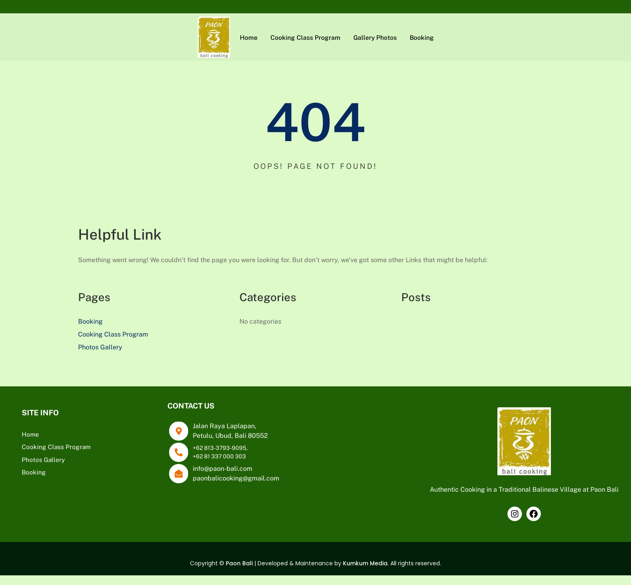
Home (30, 434)
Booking (90, 321)
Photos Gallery (100, 347)
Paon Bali (239, 573)
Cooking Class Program (113, 334)
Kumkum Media (365, 573)
